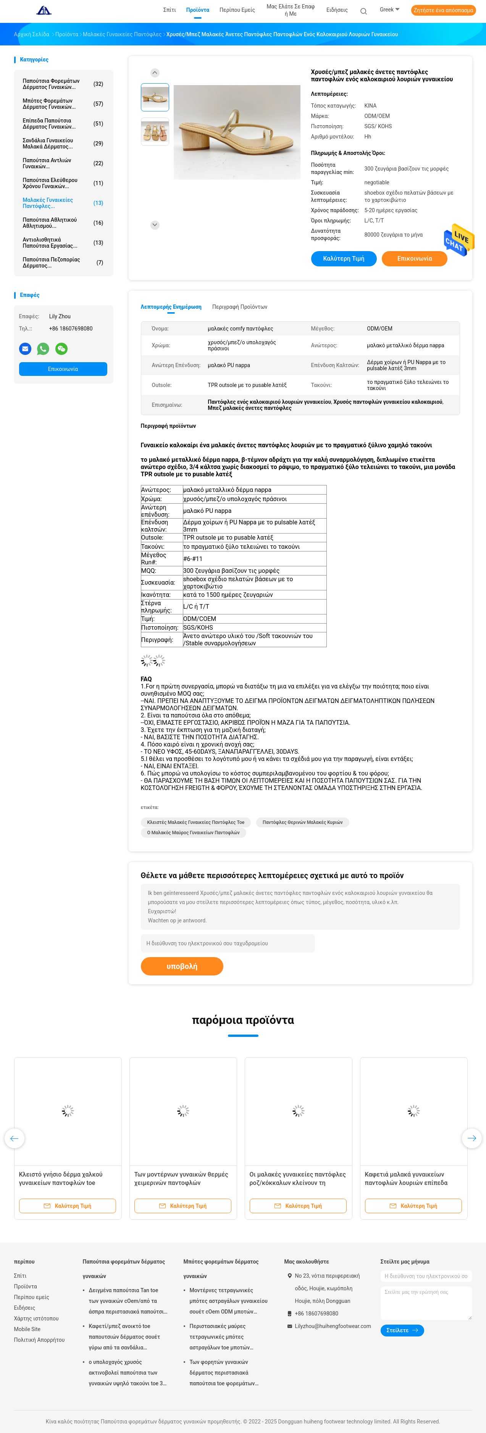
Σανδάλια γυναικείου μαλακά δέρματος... (63, 143)
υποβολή (182, 966)
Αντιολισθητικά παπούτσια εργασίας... (63, 243)
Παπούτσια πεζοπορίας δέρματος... (63, 262)
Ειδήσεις (25, 1308)
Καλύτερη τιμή (343, 258)
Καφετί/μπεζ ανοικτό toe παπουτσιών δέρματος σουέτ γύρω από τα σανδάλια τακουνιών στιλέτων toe (124, 1338)
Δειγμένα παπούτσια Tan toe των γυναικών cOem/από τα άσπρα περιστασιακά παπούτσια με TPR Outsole (128, 1302)
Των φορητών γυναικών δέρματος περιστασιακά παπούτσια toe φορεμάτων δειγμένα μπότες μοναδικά (222, 1374)
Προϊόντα (25, 1286)
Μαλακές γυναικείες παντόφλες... (63, 203)
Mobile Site (27, 1329)
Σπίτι (20, 1276)
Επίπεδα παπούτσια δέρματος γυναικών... (63, 124)
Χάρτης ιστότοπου (36, 1318)
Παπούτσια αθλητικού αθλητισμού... (63, 223)
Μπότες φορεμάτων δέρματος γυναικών (221, 1269)
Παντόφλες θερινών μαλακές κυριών (303, 822)
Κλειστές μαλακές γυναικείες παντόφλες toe (196, 822)
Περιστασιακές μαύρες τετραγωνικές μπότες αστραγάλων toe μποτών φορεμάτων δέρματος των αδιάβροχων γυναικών (222, 1338)
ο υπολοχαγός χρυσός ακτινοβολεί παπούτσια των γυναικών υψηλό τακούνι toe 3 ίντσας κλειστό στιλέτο (126, 1374)
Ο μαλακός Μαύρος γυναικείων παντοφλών (193, 832)
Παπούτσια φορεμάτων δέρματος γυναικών (124, 1269)
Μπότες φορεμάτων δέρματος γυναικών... (63, 104)
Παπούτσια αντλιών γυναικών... (63, 163)
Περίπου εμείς (32, 1297)
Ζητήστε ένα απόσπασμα (443, 10)
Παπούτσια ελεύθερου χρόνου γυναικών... (63, 183)
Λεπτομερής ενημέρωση (171, 307)
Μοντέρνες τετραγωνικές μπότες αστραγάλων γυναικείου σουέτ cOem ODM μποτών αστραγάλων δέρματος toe (229, 1302)
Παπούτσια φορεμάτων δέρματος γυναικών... (63, 84)
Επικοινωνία (63, 369)
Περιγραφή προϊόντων (240, 307)
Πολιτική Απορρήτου (39, 1340)
